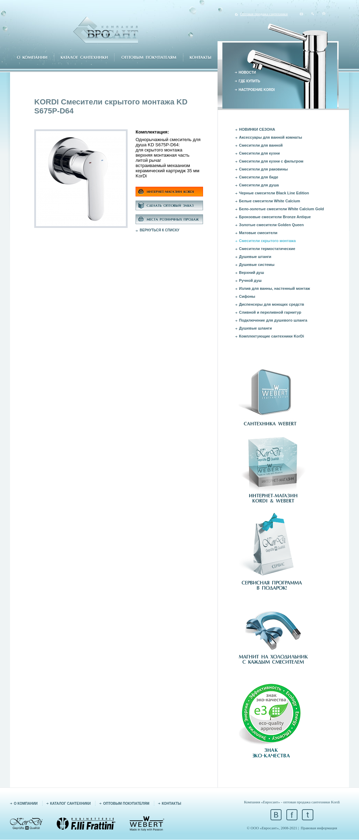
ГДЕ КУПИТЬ (249, 81)
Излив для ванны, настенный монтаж (274, 288)
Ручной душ (250, 280)
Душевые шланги (255, 328)
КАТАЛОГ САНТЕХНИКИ (70, 803)
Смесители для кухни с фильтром (271, 161)
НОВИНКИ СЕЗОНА (257, 129)
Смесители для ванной (261, 145)
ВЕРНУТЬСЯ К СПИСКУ (160, 230)
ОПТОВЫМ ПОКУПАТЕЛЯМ (126, 803)
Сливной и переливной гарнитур (270, 312)
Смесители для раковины (263, 169)
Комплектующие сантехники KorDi (271, 336)
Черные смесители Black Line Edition (274, 193)
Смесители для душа (259, 185)
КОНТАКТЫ (171, 803)
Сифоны (247, 296)
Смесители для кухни (259, 153)
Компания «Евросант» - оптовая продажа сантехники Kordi (292, 802)
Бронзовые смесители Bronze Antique (275, 217)
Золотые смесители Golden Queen (271, 225)
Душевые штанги (255, 257)
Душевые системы (257, 264)
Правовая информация (319, 828)
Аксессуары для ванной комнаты (270, 137)
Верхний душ (251, 272)
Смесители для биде (258, 177)
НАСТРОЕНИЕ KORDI (257, 90)
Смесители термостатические (267, 249)
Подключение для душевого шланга (273, 320)
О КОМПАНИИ (26, 803)
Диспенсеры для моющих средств (271, 304)
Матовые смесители (258, 233)
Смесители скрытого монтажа (267, 241)
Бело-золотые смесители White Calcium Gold (281, 209)
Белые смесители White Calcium (269, 201)
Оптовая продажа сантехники (264, 14)
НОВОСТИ (247, 72)
